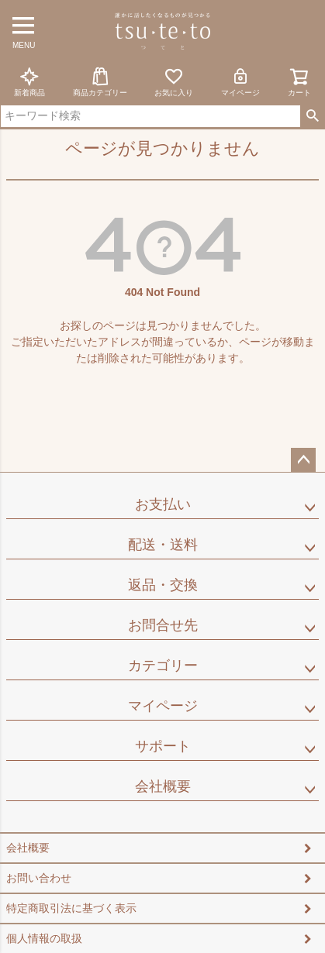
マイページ (240, 82)
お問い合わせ (38, 878)
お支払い (163, 504)
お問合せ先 (163, 625)
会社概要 (163, 786)
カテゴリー (163, 665)
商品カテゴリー (100, 82)
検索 (312, 116)
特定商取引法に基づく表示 (71, 908)
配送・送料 (163, 544)
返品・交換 (163, 585)
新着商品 (29, 82)
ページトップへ (303, 460)
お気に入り (173, 82)
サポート (163, 746)
